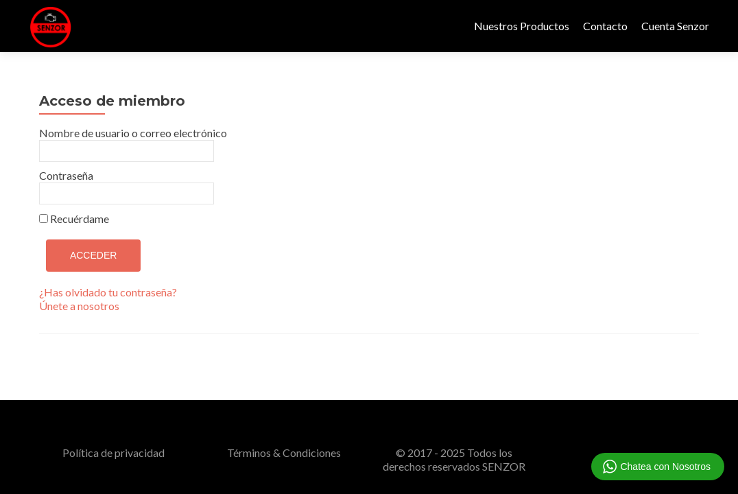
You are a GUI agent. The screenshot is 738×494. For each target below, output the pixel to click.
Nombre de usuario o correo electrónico (133, 132)
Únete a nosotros (79, 305)
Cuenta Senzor (675, 25)
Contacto (605, 25)
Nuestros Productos (521, 25)
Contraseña (66, 175)
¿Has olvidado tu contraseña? (108, 291)
